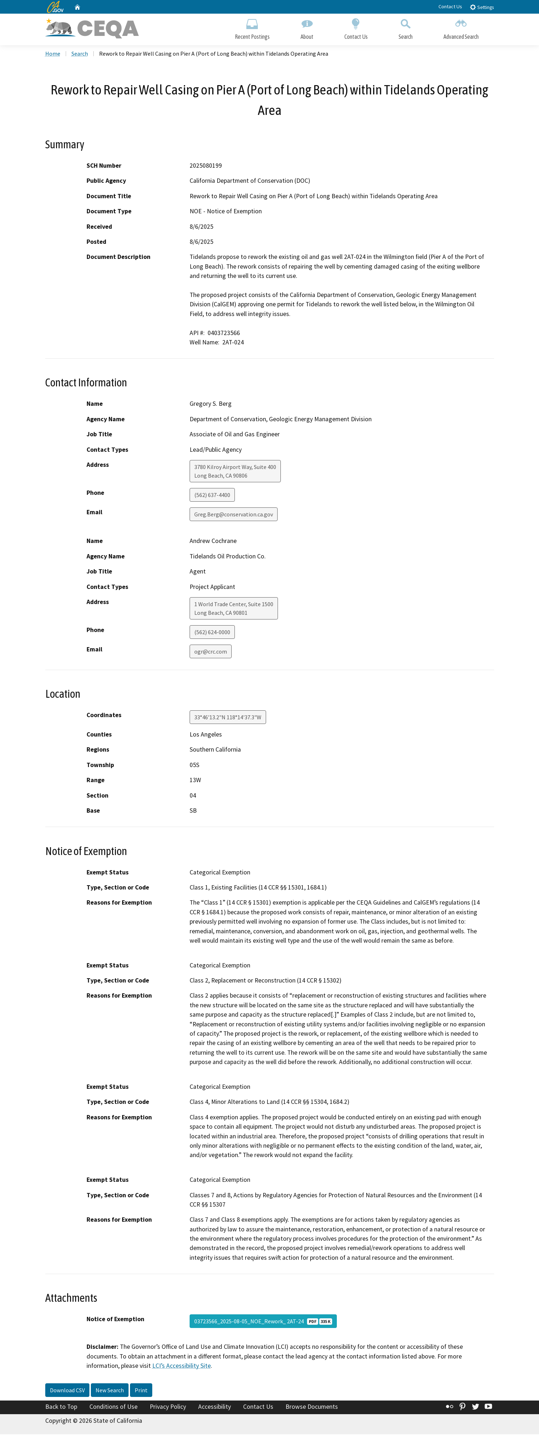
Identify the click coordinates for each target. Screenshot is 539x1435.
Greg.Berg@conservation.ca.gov (233, 515)
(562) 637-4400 (212, 495)
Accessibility (214, 1407)
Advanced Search (461, 27)
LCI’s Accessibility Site (181, 1366)
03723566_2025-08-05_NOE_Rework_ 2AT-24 (263, 1322)
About (307, 27)
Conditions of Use (113, 1407)
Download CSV (67, 1390)
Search (405, 27)
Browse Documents (311, 1407)
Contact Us (450, 6)
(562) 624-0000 (212, 632)
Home (52, 54)
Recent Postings (252, 27)
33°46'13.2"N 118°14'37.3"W (227, 717)
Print (141, 1390)
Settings (482, 7)
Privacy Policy (168, 1407)
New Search (110, 1390)
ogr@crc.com (210, 652)
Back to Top (61, 1407)
